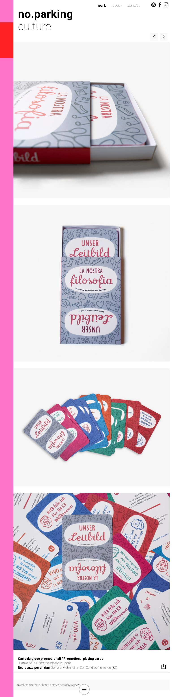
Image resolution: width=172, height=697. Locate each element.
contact (134, 5)
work (101, 5)
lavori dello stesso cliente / (48, 685)
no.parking (45, 14)
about (117, 5)
